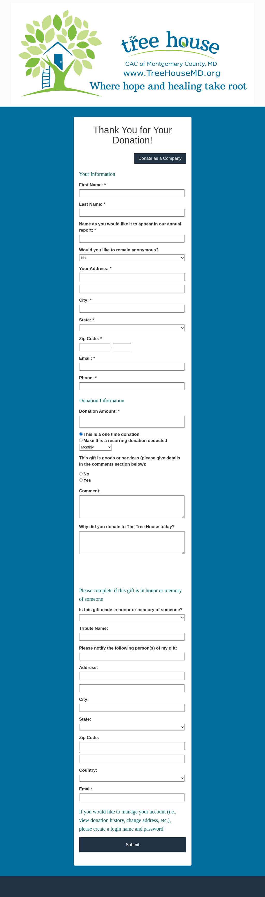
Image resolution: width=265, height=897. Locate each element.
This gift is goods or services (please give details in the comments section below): (129, 461)
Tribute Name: (93, 628)
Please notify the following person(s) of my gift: (128, 648)
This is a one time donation (111, 434)
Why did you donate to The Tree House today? (127, 526)
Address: (88, 667)
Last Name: (91, 204)
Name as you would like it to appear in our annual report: (130, 227)
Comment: (90, 490)
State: (85, 320)
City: (84, 300)
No (86, 474)
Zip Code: (89, 338)
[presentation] (118, 570)
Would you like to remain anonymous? (119, 249)
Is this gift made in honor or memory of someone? (131, 609)
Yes (87, 480)
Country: (88, 770)
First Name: (91, 184)
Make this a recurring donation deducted (125, 440)
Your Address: (94, 268)
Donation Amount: (98, 411)
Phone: (87, 377)
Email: (86, 358)
